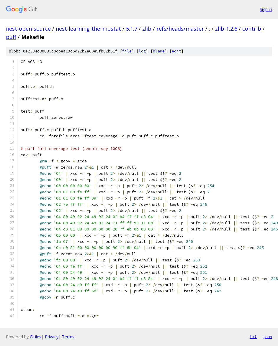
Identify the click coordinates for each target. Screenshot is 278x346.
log (142, 51)
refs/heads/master (180, 28)
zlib (146, 28)
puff (11, 36)
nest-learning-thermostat (88, 28)
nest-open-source (28, 28)
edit (176, 51)
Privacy (51, 337)
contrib (251, 28)
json (267, 336)
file (127, 51)
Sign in (266, 9)
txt (253, 336)
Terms (68, 337)
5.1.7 (131, 28)
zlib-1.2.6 (226, 28)
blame (159, 51)
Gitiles (35, 337)
